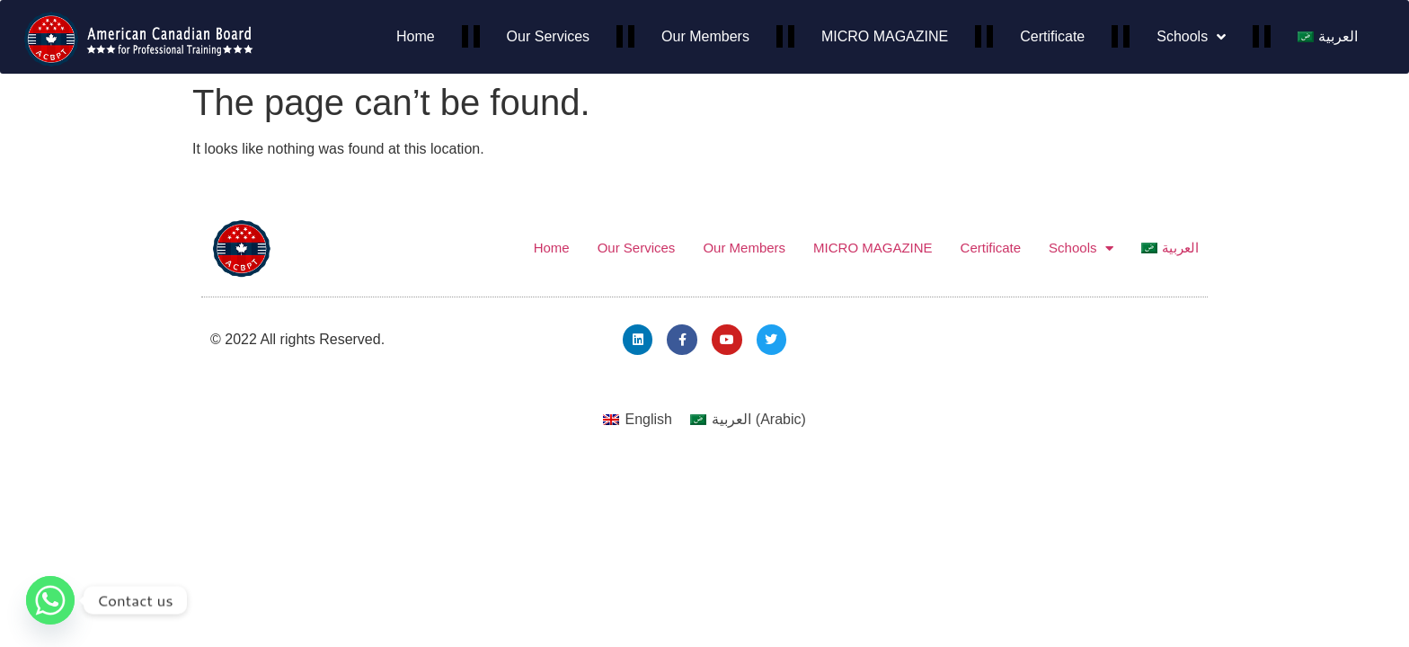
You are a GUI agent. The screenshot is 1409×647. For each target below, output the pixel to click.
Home (415, 36)
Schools (1191, 37)
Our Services (548, 36)
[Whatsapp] (50, 600)
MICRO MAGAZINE (884, 36)
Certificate (1052, 36)
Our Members (705, 36)
